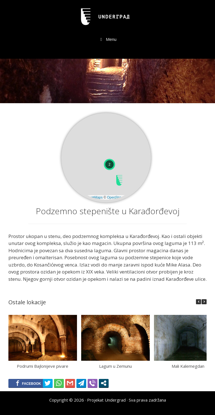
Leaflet (73, 197)
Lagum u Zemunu (115, 366)
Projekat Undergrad (106, 400)
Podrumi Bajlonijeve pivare (42, 366)
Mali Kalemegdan (188, 366)
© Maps (93, 197)
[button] (119, 180)
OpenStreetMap (119, 197)
